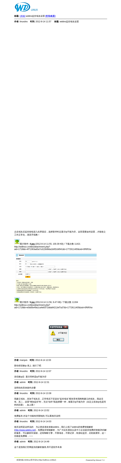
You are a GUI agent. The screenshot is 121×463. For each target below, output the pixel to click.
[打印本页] (50, 16)
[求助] (22, 16)
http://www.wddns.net (25, 430)
